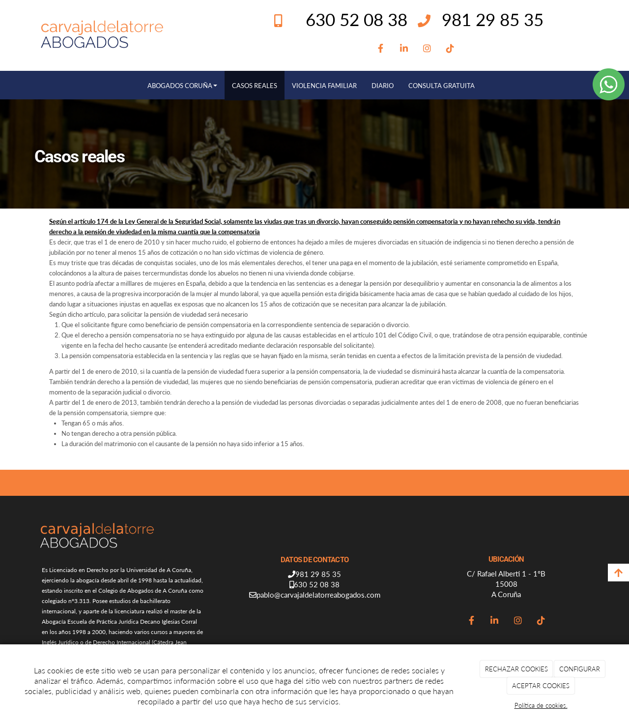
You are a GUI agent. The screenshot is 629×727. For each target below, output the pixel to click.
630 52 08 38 (317, 584)
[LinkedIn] (404, 49)
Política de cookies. (541, 705)
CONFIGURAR (579, 669)
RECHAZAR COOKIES (516, 669)
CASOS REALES (254, 86)
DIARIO (383, 86)
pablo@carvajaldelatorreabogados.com (318, 594)
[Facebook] (381, 49)
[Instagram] (427, 49)
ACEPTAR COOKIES (541, 686)
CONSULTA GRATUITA (441, 86)
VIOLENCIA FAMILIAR (324, 86)
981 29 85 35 (492, 19)
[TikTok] (450, 49)
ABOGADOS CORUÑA (182, 86)
